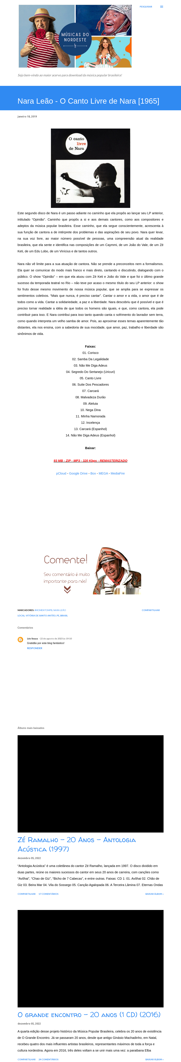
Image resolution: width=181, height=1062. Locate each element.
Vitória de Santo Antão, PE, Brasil (47, 615)
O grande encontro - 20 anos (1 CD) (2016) (89, 1014)
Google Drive (78, 473)
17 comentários (48, 894)
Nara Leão (59, 610)
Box (93, 473)
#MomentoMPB (44, 610)
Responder (34, 648)
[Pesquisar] (146, 7)
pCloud (61, 473)
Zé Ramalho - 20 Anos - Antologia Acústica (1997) (77, 844)
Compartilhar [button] (151, 610)
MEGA (103, 473)
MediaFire (118, 473)
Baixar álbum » (154, 894)
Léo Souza (32, 638)
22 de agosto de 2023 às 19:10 (56, 638)
